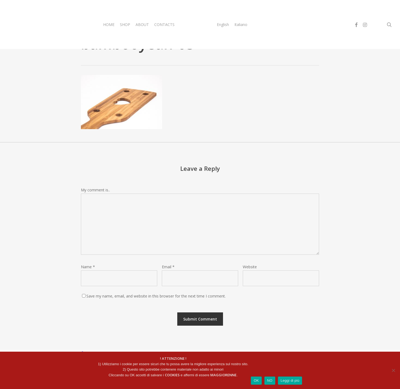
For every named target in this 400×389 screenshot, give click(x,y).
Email (168, 266)
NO (270, 380)
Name (88, 266)
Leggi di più (290, 380)
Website (250, 266)
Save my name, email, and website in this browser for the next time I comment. (156, 296)
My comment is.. (95, 189)
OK (256, 380)
